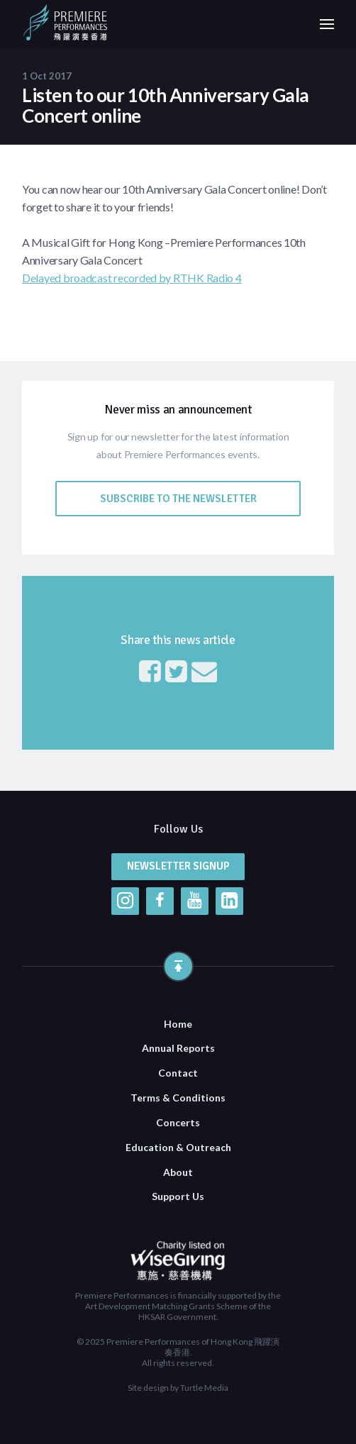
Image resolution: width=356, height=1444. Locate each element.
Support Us (178, 1196)
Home (178, 1024)
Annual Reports (178, 1048)
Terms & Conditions (178, 1098)
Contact (178, 1073)
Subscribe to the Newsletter (178, 498)
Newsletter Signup (178, 866)
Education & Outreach (178, 1147)
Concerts (178, 1122)
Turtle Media (204, 1387)
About (178, 1172)
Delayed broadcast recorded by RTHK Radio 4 (132, 277)
